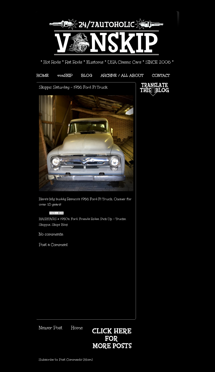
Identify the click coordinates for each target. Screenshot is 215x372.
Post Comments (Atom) (76, 359)
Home (77, 328)
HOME (43, 75)
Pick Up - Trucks (113, 219)
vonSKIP (65, 75)
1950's (64, 219)
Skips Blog (60, 224)
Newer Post (50, 328)
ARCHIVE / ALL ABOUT (122, 75)
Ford (74, 219)
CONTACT (161, 75)
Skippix (44, 224)
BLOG (86, 75)
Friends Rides (89, 219)
